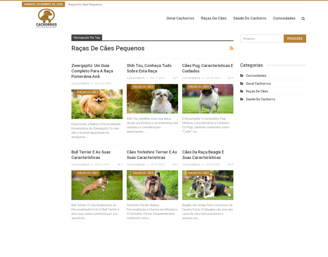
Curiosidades (284, 18)
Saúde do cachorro (249, 18)
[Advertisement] (43, 113)
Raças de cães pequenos (85, 4)
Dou (303, 250)
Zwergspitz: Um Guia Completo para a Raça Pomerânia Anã (92, 71)
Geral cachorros (180, 18)
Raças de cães (214, 18)
